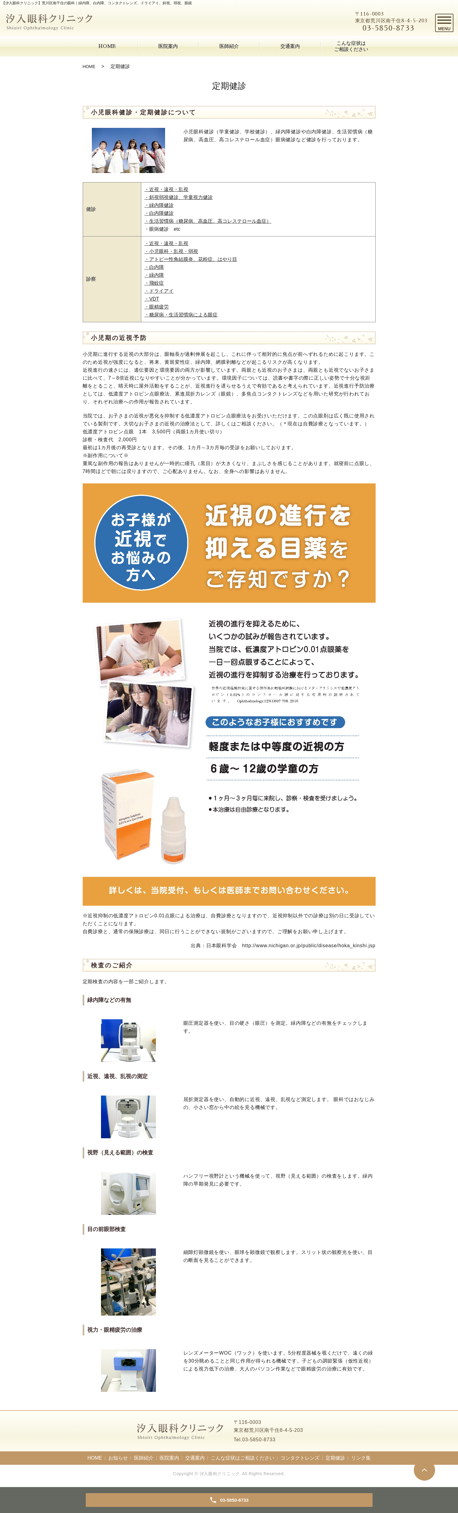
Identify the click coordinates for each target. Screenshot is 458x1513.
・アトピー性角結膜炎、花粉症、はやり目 (190, 259)
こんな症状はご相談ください (351, 46)
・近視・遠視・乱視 (166, 189)
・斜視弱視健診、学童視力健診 (178, 197)
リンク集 (361, 1458)
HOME (107, 46)
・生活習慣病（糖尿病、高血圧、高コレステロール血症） (207, 221)
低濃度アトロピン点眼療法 (139, 393)
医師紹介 (229, 46)
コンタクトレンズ (299, 1458)
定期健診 (335, 1458)
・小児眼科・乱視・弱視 (171, 251)
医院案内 (168, 46)
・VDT (151, 299)
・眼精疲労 (156, 306)
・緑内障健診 (159, 205)
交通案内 (290, 46)
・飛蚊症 (154, 283)
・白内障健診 (159, 213)
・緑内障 (154, 275)
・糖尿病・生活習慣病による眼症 (181, 314)
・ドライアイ (159, 291)
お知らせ (118, 1458)
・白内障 (154, 267)
